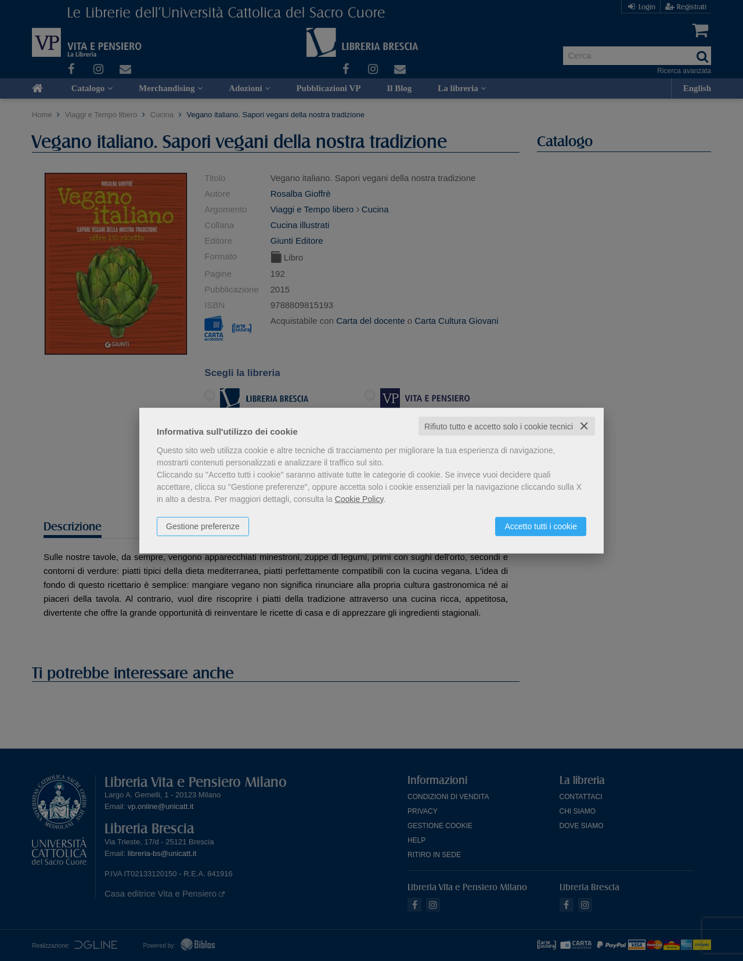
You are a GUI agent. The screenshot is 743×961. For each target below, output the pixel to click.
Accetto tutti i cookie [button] (540, 525)
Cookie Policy (359, 498)
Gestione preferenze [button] (203, 525)
